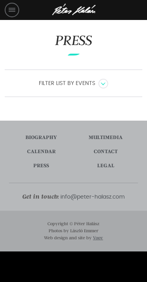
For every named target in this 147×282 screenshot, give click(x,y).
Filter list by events (67, 83)
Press (73, 40)
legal (105, 165)
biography (41, 137)
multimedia (106, 137)
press (41, 165)
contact (106, 151)
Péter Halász (74, 10)
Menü (12, 10)
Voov (98, 238)
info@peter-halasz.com (92, 197)
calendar (41, 151)
